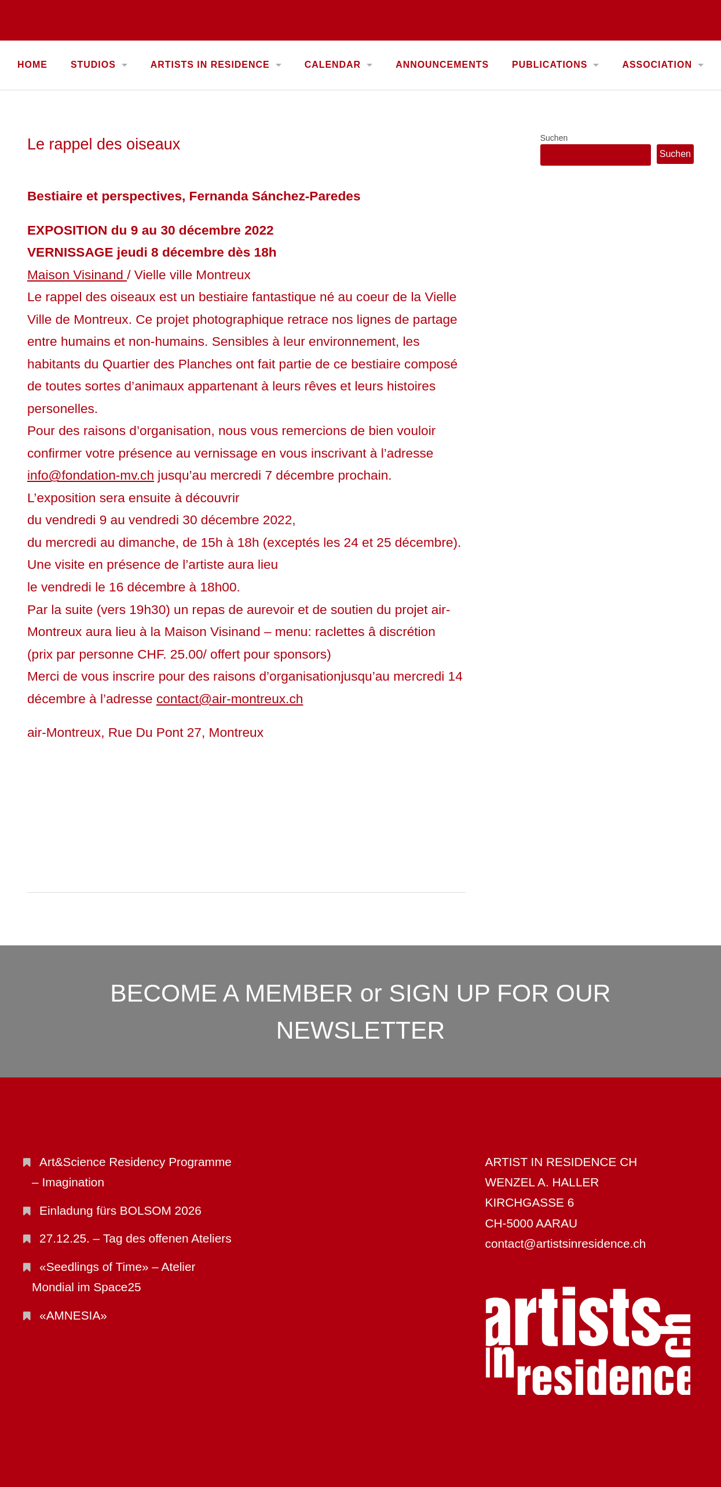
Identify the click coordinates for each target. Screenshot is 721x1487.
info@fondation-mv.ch (90, 475)
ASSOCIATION (657, 65)
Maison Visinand (77, 274)
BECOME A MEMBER (231, 993)
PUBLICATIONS (549, 65)
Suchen (554, 138)
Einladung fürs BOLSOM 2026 (120, 1210)
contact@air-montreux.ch (229, 698)
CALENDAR (333, 65)
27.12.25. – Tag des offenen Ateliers (135, 1238)
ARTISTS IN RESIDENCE (210, 65)
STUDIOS (93, 65)
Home (32, 65)
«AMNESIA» (73, 1315)
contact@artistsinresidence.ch (565, 1243)
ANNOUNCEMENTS (442, 65)
